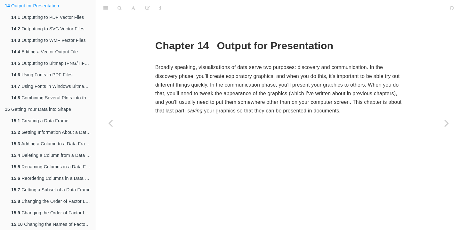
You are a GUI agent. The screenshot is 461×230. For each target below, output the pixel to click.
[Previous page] (110, 123)
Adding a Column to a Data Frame (51, 143)
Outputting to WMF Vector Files (48, 40)
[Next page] (446, 123)
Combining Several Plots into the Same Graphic (53, 97)
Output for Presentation (32, 5)
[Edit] (148, 8)
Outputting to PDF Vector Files (47, 17)
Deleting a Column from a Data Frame (53, 155)
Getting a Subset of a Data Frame (51, 189)
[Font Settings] (133, 8)
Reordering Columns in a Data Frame (53, 178)
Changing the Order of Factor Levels (53, 201)
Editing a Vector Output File (44, 51)
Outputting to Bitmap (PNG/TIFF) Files (53, 63)
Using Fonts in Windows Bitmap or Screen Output (53, 86)
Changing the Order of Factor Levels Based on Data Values (53, 212)
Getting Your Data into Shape (38, 109)
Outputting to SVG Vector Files (48, 28)
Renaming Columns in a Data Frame (53, 166)
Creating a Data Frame (40, 120)
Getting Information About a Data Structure (53, 132)
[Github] (451, 8)
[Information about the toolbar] (160, 8)
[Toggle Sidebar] (106, 8)
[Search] (119, 8)
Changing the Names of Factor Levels (53, 224)
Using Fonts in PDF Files (42, 74)
